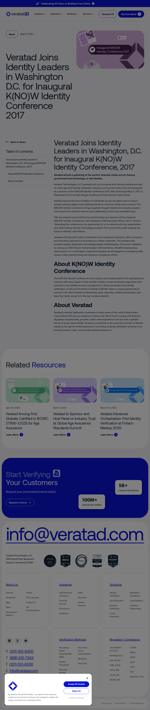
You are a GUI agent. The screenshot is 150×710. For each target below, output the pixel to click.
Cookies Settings (76, 698)
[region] (48, 689)
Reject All (76, 691)
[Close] (87, 678)
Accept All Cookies (76, 684)
